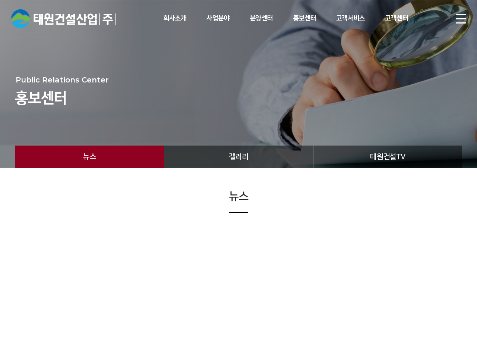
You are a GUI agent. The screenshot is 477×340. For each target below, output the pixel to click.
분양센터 (261, 18)
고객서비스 (350, 18)
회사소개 (174, 18)
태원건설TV (387, 157)
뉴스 (89, 157)
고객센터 (396, 18)
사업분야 (218, 18)
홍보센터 (304, 18)
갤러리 (238, 157)
